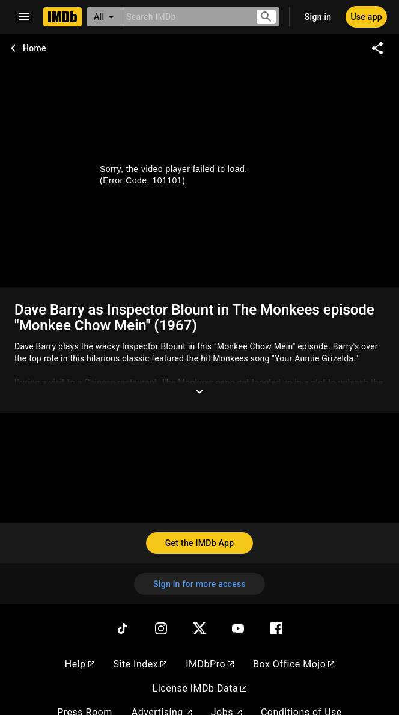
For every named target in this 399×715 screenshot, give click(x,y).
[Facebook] (276, 628)
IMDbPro (210, 664)
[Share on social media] (377, 48)
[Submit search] (266, 17)
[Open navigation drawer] (24, 16)
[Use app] (366, 17)
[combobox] (183, 16)
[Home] (62, 16)
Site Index (140, 664)
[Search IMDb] (183, 16)
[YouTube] (238, 628)
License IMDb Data (199, 688)
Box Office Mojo (293, 664)
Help (79, 664)
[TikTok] (122, 628)
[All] (104, 16)
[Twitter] (199, 628)
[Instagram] (161, 628)
